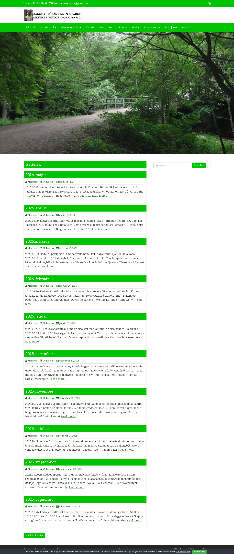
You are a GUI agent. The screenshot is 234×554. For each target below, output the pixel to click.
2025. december (39, 354)
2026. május (36, 175)
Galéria (123, 27)
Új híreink (48, 181)
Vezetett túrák (95, 27)
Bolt (111, 27)
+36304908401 (39, 3)
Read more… (99, 195)
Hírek (134, 27)
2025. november (40, 391)
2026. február (37, 279)
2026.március (37, 241)
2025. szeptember (41, 462)
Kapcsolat (188, 27)
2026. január (36, 316)
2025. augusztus (39, 499)
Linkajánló (171, 27)
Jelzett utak (47, 27)
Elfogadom (199, 551)
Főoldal (30, 27)
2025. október (37, 429)
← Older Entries (34, 535)
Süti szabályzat (183, 551)
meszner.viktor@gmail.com (74, 3)
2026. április (36, 208)
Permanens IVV (70, 27)
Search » (198, 165)
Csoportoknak (152, 27)
